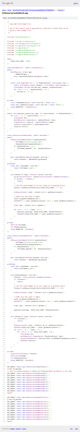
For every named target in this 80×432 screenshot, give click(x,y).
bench (61, 10)
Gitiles (13, 429)
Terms (24, 429)
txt (71, 429)
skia (4, 10)
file (44, 18)
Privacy (18, 429)
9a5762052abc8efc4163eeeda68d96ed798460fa (33, 10)
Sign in (76, 3)
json (76, 429)
